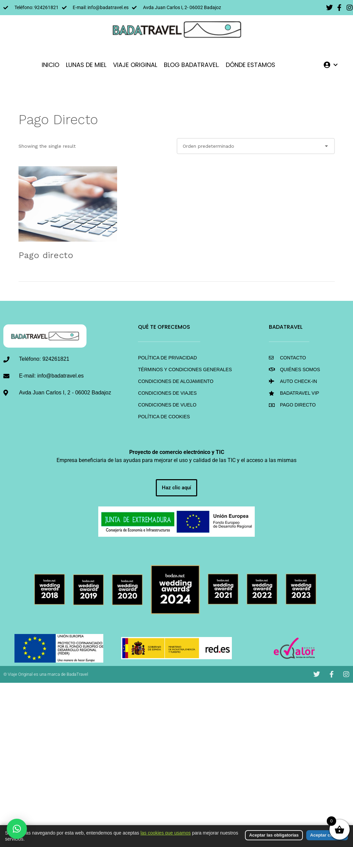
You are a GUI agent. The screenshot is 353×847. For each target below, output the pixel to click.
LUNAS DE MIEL (86, 65)
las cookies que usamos (165, 833)
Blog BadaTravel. (191, 65)
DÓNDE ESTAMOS (250, 65)
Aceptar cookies (327, 835)
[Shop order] (256, 146)
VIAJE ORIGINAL (135, 65)
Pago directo (46, 255)
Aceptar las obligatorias (273, 835)
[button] (17, 829)
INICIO (50, 65)
